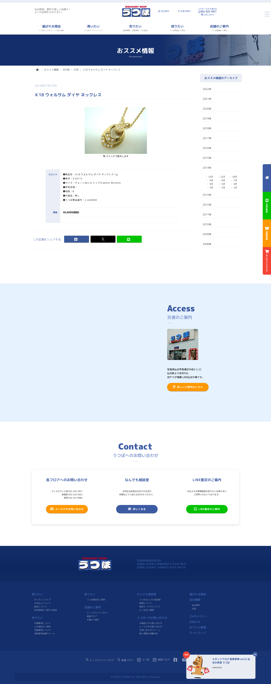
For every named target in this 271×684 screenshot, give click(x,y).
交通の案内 (185, 11)
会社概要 (194, 600)
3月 (211, 187)
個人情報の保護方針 (148, 633)
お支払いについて (42, 603)
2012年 (207, 204)
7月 (235, 180)
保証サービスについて (149, 606)
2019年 (207, 118)
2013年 (207, 194)
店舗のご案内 (92, 607)
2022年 (207, 89)
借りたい (89, 594)
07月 (76, 69)
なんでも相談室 (146, 594)
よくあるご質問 (146, 610)
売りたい (37, 618)
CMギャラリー (198, 616)
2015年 (207, 158)
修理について (145, 603)
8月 (223, 180)
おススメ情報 (51, 69)
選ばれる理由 (197, 594)
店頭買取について (42, 623)
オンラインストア (42, 599)
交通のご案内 (93, 619)
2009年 (207, 234)
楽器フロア (92, 616)
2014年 (66, 69)
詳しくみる (137, 509)
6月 (211, 184)
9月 (211, 180)
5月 (223, 184)
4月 (235, 184)
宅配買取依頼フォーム (44, 633)
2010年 (207, 224)
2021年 (207, 98)
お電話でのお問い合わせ (150, 623)
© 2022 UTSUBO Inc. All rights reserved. (135, 676)
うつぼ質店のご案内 (96, 599)
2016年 (207, 148)
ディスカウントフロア (97, 612)
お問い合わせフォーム (149, 630)
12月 (210, 176)
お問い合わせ (209, 14)
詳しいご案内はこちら (188, 387)
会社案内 (165, 11)
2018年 (207, 128)
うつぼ (143, 660)
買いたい (37, 594)
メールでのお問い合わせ (67, 509)
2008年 (207, 244)
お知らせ (194, 622)
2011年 (207, 214)
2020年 (207, 108)
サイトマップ (197, 633)
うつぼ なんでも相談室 (150, 599)
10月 (234, 176)
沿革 (194, 608)
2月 (223, 187)
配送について (40, 606)
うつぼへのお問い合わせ (152, 618)
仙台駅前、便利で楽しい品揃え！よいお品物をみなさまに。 (53, 11)
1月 (235, 187)
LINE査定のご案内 (207, 509)
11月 (222, 176)
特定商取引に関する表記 (45, 610)
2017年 (207, 138)
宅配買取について (42, 630)
